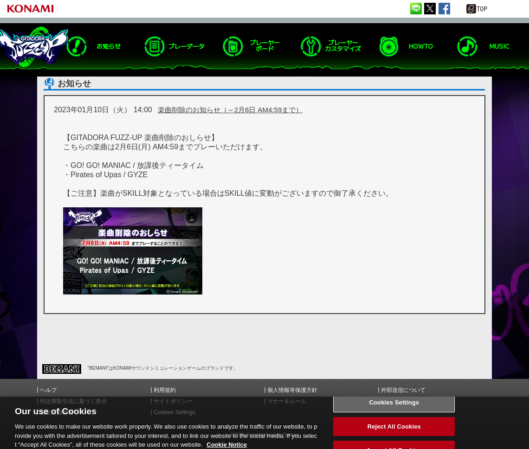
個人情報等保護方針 (292, 390)
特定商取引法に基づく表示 (73, 401)
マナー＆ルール (286, 401)
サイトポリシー (173, 401)
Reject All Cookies (394, 431)
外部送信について (403, 390)
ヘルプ (48, 390)
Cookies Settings (394, 407)
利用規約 (165, 390)
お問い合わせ (397, 401)
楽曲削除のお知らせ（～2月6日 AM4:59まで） (230, 110)
